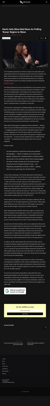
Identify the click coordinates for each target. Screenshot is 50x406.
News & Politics (5, 370)
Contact (3, 358)
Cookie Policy (5, 368)
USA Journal (26, 391)
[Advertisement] (25, 18)
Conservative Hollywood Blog (8, 382)
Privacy (3, 363)
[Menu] (4, 2)
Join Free (25, 313)
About (3, 361)
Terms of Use (5, 365)
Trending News (5, 380)
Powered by (25, 318)
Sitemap (4, 373)
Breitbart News (8, 83)
